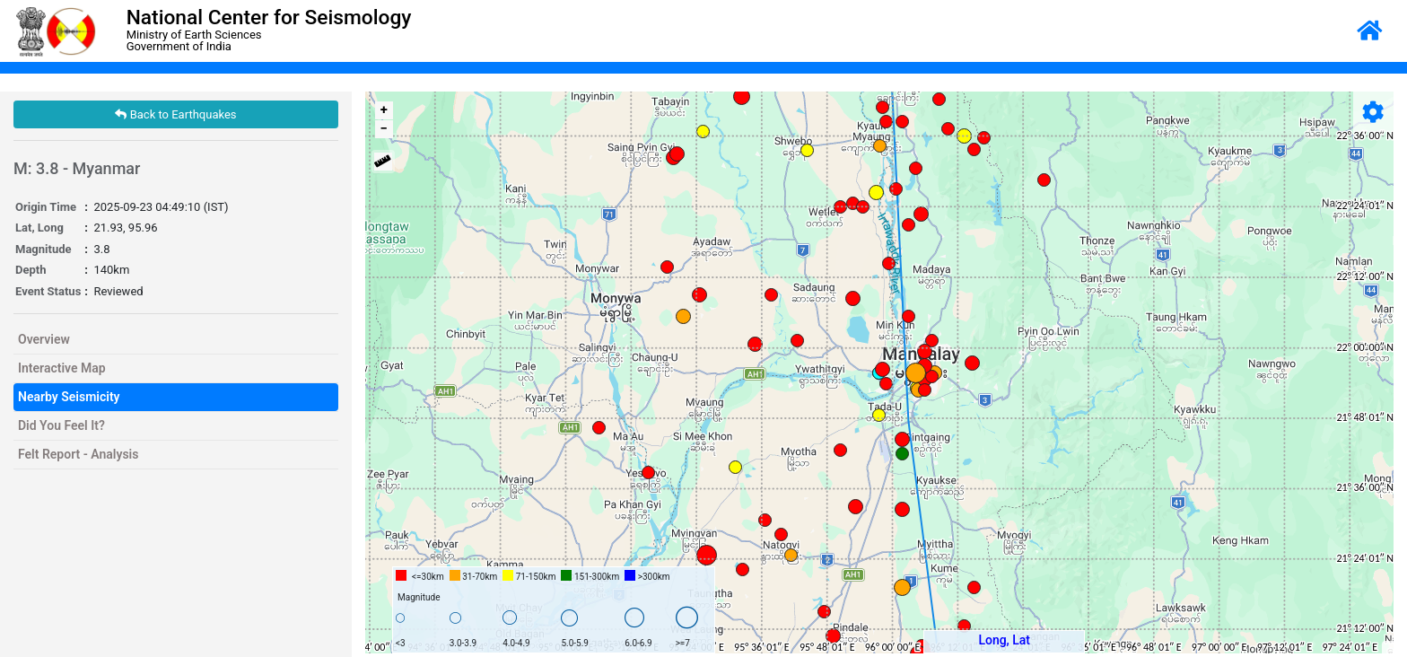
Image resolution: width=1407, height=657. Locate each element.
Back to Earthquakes (175, 114)
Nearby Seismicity (69, 397)
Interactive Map (62, 368)
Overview (44, 339)
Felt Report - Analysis (78, 454)
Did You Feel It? (61, 425)
